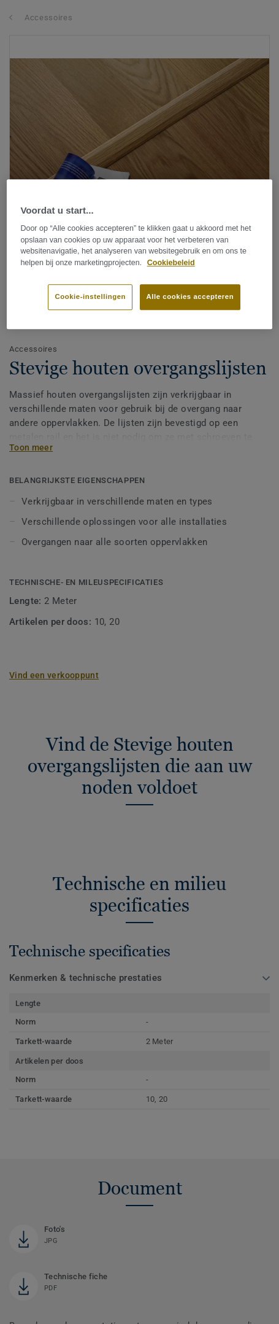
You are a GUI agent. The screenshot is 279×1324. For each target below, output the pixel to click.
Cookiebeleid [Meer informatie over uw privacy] (171, 262)
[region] (139, 254)
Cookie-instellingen (90, 296)
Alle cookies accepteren (190, 296)
